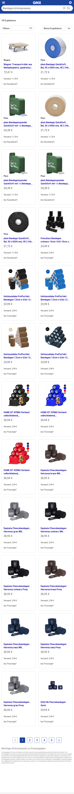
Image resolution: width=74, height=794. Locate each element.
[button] (64, 8)
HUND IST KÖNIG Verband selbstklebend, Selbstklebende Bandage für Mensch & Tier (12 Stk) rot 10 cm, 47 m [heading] (18, 472)
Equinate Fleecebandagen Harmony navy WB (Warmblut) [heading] (16, 646)
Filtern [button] (6, 28)
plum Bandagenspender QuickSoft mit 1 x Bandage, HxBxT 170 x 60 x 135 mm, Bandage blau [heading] (17, 124)
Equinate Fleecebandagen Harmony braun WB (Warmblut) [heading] (53, 472)
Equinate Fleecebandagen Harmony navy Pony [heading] (53, 646)
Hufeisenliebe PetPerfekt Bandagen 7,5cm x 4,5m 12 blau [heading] (54, 298)
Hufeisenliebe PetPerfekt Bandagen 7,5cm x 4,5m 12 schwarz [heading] (54, 356)
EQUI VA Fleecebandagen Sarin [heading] (53, 704)
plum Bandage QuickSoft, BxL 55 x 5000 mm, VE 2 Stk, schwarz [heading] (18, 240)
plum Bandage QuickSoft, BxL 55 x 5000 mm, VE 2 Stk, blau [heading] (55, 66)
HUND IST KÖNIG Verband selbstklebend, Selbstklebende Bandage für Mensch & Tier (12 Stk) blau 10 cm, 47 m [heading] (55, 414)
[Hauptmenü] (3, 2)
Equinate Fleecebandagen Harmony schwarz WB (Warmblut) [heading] (53, 530)
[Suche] (34, 8)
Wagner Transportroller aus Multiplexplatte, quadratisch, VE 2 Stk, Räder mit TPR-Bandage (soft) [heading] (18, 66)
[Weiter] (59, 740)
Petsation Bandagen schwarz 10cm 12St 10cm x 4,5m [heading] (55, 240)
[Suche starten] (68, 8)
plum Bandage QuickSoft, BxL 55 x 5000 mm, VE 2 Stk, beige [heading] (55, 124)
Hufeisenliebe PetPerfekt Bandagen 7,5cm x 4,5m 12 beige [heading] (17, 356)
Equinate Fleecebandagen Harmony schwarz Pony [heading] (16, 588)
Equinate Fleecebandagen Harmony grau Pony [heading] (16, 704)
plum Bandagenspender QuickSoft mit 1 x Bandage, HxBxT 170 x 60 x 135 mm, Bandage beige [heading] (54, 182)
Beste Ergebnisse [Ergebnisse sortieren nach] (53, 28)
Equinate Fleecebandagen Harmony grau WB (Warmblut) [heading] (16, 530)
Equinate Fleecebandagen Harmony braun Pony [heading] (53, 588)
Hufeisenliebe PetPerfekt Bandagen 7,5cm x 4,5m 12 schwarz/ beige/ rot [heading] (17, 298)
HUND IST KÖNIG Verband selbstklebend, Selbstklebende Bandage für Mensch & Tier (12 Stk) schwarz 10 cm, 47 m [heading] (18, 414)
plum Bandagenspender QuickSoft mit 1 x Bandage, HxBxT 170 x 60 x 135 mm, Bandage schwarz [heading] (17, 182)
